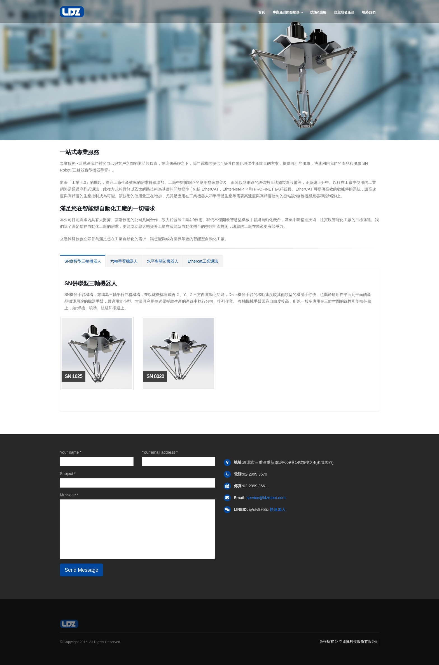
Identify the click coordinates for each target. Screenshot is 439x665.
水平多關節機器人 (162, 261)
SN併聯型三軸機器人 (82, 261)
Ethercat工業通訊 (203, 261)
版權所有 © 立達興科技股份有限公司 (349, 641)
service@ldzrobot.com (266, 497)
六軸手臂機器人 (124, 261)
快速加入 (278, 509)
